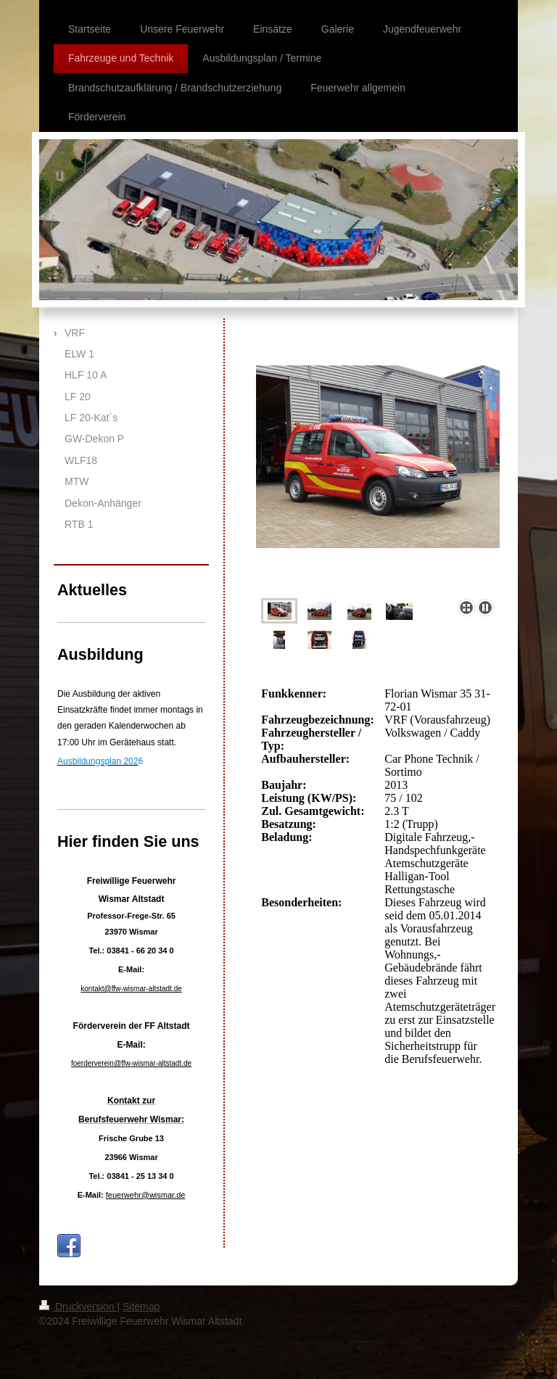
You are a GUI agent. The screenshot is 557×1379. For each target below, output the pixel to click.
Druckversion (78, 1306)
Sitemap (141, 1306)
